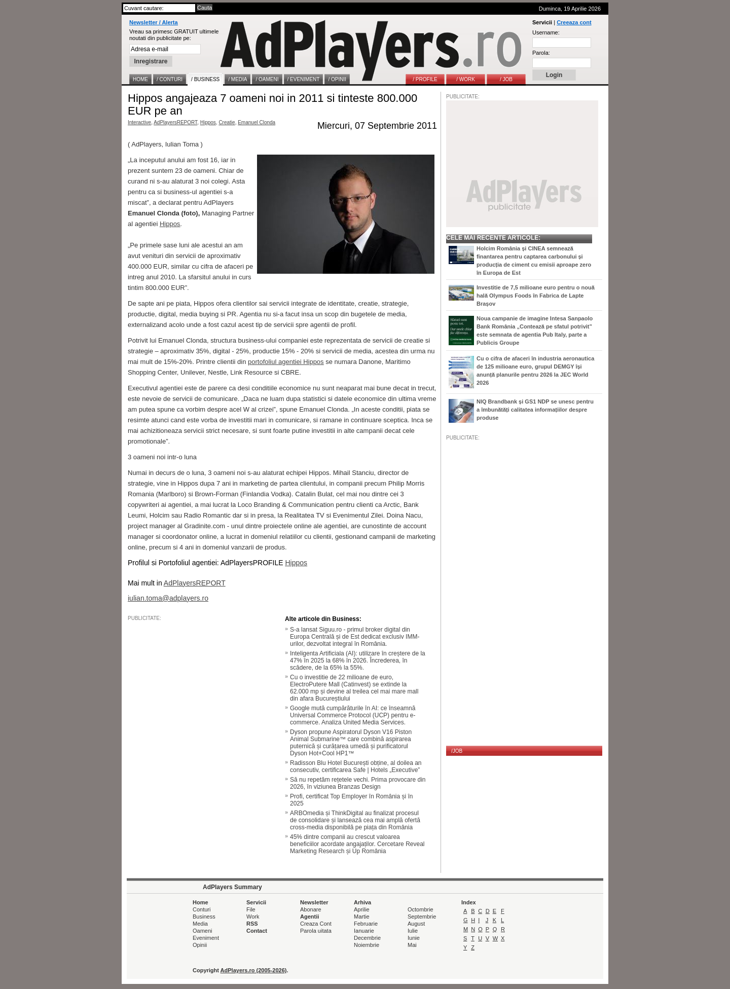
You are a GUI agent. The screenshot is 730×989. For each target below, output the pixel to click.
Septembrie (422, 916)
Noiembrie (366, 945)
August (416, 924)
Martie (362, 916)
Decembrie (367, 938)
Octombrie (420, 909)
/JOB (456, 751)
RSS (252, 924)
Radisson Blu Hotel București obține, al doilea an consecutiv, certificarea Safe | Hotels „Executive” (356, 766)
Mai (412, 945)
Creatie (226, 122)
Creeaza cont (574, 22)
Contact (256, 931)
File (251, 909)
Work (252, 916)
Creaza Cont (316, 924)
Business (204, 916)
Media (200, 924)
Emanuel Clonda (256, 122)
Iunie (414, 938)
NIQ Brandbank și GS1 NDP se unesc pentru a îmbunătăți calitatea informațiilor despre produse (535, 409)
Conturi (201, 909)
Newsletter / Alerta (153, 22)
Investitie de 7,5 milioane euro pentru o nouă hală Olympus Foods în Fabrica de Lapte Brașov (536, 295)
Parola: (541, 53)
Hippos (208, 122)
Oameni (202, 931)
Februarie (366, 924)
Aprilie (362, 909)
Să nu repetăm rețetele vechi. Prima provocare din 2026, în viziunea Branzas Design (357, 783)
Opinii (200, 945)
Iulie (413, 931)
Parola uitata (316, 931)
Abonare (310, 909)
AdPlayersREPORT (175, 122)
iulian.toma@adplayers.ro (168, 598)
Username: (546, 32)
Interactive (139, 122)
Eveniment (206, 938)
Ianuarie (364, 931)
